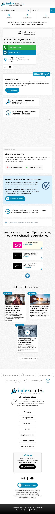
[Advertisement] (27, 132)
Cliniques (12, 381)
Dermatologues (37, 381)
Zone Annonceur (27, 440)
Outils (27, 429)
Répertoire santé (26, 22)
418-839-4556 (15, 47)
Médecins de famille (11, 375)
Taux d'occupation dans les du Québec (24, 113)
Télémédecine (29, 375)
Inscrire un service (17, 199)
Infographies (46, 16)
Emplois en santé (27, 435)
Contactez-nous (27, 446)
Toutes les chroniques (28, 359)
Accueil (17, 22)
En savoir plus (12, 90)
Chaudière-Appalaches (18, 24)
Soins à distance (27, 16)
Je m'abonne (29, 467)
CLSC (23, 381)
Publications (27, 423)
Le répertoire (27, 418)
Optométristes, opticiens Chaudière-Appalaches (23, 223)
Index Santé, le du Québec (23, 102)
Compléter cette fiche (35, 167)
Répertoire (9, 16)
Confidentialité (39, 507)
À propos (27, 412)
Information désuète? (15, 167)
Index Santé (15, 507)
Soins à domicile (47, 375)
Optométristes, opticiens (40, 22)
